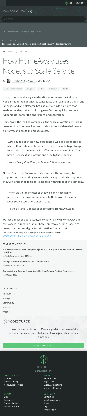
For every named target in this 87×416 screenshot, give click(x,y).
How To (6, 307)
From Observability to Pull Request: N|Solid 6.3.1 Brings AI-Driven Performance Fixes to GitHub (42, 250)
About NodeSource (52, 400)
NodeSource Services (13, 384)
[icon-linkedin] (48, 367)
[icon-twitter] (41, 367)
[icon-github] (38, 367)
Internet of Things (52, 388)
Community (8, 302)
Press (46, 403)
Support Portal (11, 403)
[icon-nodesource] (43, 360)
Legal (46, 406)
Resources (8, 400)
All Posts (9, 51)
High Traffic (49, 381)
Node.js (41, 89)
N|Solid (65, 89)
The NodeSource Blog (16, 11)
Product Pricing (11, 381)
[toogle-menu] (3, 3)
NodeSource (54, 89)
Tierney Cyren (18, 80)
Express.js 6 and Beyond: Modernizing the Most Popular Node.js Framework (38, 271)
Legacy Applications (53, 384)
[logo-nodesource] (75, 3)
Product (24, 51)
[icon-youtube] (45, 367)
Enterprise (30, 89)
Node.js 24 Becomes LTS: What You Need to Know (26, 261)
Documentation (11, 406)
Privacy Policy (50, 409)
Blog (6, 396)
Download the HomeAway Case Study (26, 236)
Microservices (50, 378)
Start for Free (43, 345)
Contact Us (49, 396)
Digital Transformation (13, 89)
